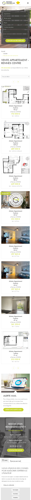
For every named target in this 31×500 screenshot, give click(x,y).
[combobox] (15, 13)
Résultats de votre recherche (10, 55)
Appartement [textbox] (7, 14)
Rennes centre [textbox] (7, 18)
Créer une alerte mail (13, 410)
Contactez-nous (15, 450)
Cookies (5, 465)
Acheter (5, 53)
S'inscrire (15, 466)
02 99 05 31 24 (15, 446)
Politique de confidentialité (8, 489)
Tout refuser (15, 498)
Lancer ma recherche (15, 41)
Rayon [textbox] (5, 23)
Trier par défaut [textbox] (6, 76)
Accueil (3, 51)
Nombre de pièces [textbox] (8, 27)
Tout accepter (15, 494)
